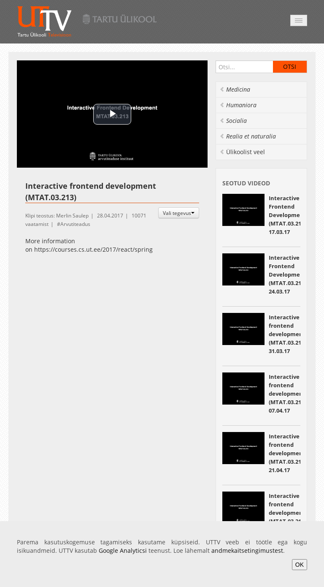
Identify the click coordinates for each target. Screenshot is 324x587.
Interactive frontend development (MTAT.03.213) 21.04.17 (287, 453)
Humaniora (237, 105)
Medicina (234, 89)
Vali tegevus (178, 212)
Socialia (233, 121)
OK (299, 564)
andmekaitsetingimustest (247, 550)
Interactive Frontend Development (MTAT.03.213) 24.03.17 (287, 274)
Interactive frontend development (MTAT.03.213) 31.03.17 (287, 334)
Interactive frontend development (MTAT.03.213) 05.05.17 (287, 512)
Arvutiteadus (75, 224)
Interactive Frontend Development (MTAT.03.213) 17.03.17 (287, 215)
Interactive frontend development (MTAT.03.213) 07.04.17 (287, 393)
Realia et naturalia (247, 136)
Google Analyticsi (123, 550)
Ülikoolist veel (242, 152)
